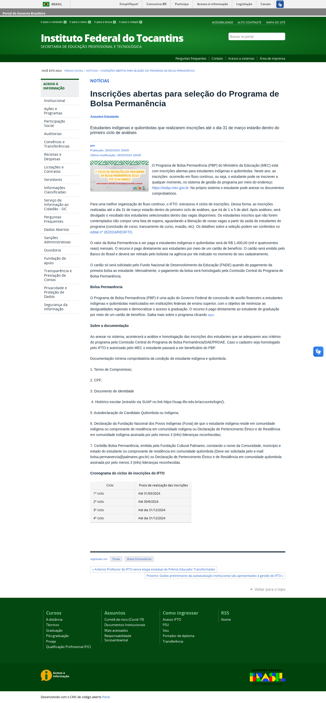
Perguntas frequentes (190, 58)
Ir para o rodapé (131, 21)
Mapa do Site (275, 22)
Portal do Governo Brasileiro (24, 13)
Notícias (92, 70)
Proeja (51, 641)
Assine (226, 619)
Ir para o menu (81, 21)
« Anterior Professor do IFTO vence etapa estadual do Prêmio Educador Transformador (153, 569)
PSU (166, 625)
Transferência (173, 641)
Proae (116, 559)
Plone (106, 697)
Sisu (166, 630)
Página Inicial (73, 70)
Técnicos (52, 625)
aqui (211, 315)
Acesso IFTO (172, 619)
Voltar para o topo (270, 589)
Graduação (54, 630)
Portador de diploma (178, 636)
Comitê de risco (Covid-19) (124, 619)
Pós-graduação (57, 636)
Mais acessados (116, 630)
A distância (54, 619)
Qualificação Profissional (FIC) (68, 647)
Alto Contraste (249, 22)
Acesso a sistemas (241, 58)
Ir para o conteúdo (54, 21)
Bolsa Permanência (139, 559)
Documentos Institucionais (124, 625)
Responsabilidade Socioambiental (117, 638)
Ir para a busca (105, 21)
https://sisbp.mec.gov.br (170, 188)
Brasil (56, 4)
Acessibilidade (222, 22)
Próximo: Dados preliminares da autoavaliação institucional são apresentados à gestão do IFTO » (214, 576)
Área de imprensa (272, 58)
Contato (217, 58)
